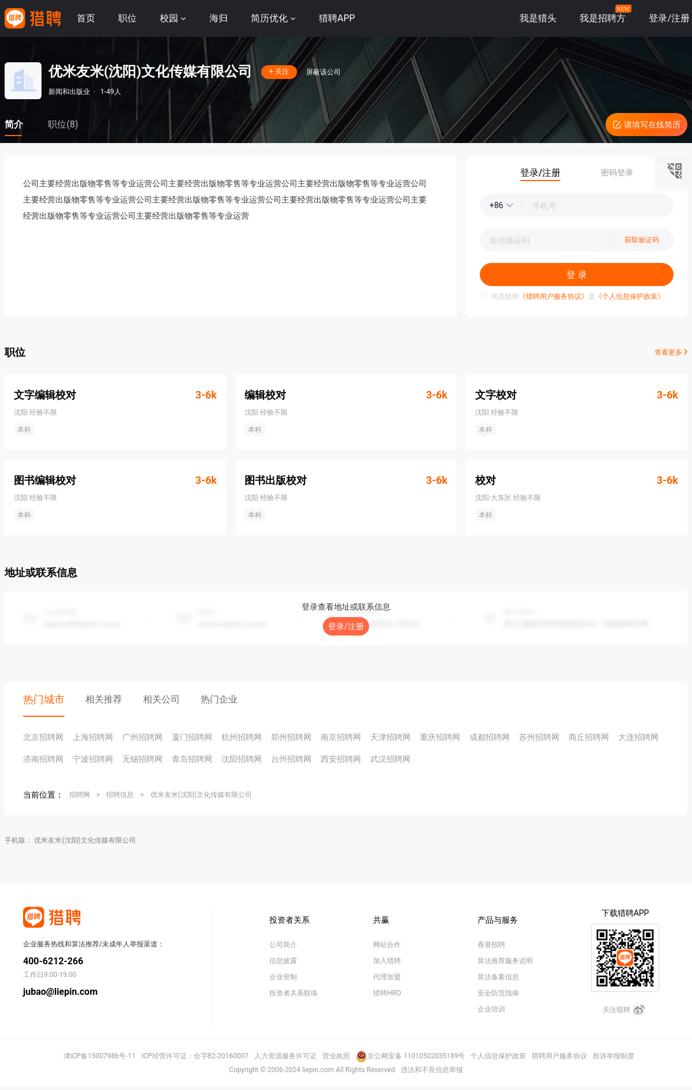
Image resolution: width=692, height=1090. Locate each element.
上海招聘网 (93, 737)
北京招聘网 (43, 737)
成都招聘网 (489, 737)
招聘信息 (120, 795)
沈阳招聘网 (241, 759)
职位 (127, 18)
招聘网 (79, 795)
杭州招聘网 (241, 737)
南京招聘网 (341, 737)
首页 (86, 18)
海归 (218, 18)
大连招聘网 (638, 737)
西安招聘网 (341, 759)
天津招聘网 (390, 737)
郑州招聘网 (291, 737)
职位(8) (63, 124)
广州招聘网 (142, 737)
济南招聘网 (43, 759)
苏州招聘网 (539, 737)
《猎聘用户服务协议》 (553, 296)
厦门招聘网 (192, 737)
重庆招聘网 (440, 737)
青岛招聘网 (192, 759)
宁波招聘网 (93, 759)
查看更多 (671, 352)
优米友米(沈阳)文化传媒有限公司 (201, 795)
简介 (14, 124)
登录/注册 (346, 626)
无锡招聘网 (142, 759)
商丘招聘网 (589, 737)
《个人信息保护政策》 (629, 296)
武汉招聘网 (390, 759)
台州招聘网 (291, 759)
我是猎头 (538, 18)
